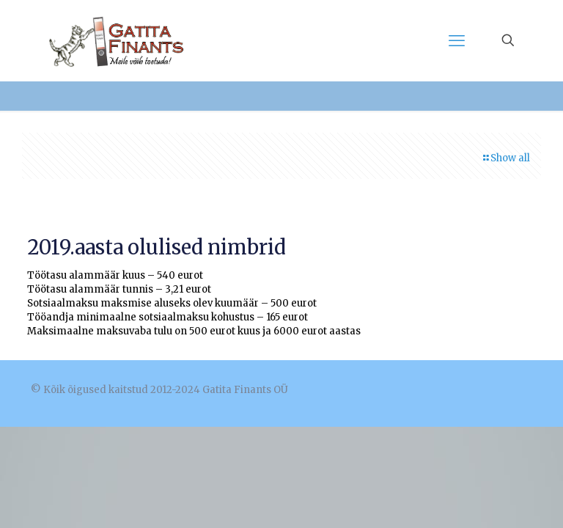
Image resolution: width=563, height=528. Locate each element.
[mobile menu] (456, 40)
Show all (505, 158)
